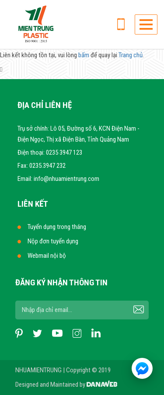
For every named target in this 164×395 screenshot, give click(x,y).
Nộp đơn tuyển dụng (53, 241)
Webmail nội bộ (47, 256)
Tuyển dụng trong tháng (57, 227)
